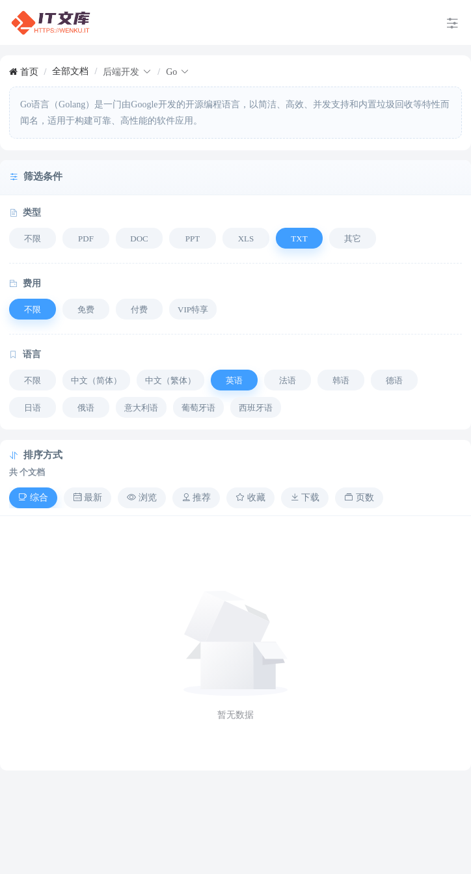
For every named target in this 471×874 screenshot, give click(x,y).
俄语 (85, 408)
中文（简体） (96, 380)
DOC (139, 238)
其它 (352, 238)
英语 (234, 380)
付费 (139, 309)
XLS (246, 238)
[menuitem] (50, 23)
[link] (23, 72)
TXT (299, 238)
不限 (32, 238)
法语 (287, 380)
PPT (192, 238)
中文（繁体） (170, 380)
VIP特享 (193, 309)
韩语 (340, 380)
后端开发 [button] (127, 72)
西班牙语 (256, 408)
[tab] (33, 497)
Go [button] (177, 72)
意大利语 (141, 408)
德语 (394, 380)
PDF (86, 238)
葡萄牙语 (198, 408)
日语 (32, 408)
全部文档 (70, 71)
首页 (23, 72)
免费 (85, 309)
